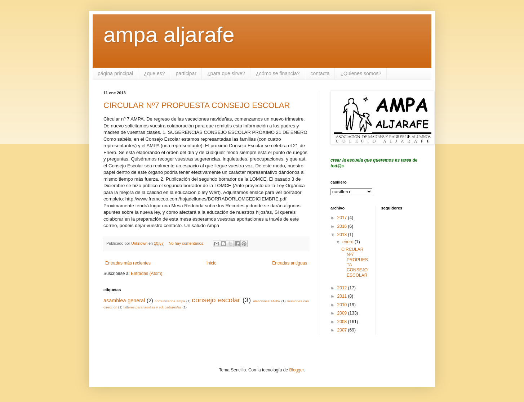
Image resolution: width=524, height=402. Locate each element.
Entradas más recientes (128, 263)
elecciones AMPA (266, 301)
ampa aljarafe (169, 35)
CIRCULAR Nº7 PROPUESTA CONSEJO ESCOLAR (196, 105)
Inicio (212, 263)
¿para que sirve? (226, 73)
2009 (342, 313)
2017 (342, 217)
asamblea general (124, 300)
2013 (342, 234)
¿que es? (154, 73)
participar (186, 73)
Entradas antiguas (289, 263)
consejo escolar (216, 300)
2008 (342, 321)
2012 (342, 287)
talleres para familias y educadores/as (152, 307)
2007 (342, 330)
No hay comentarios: (187, 243)
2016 (342, 226)
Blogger (296, 369)
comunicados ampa (170, 301)
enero (348, 241)
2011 (342, 296)
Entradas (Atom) (146, 273)
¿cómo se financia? (277, 73)
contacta (320, 73)
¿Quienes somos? (360, 73)
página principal (115, 73)
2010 (342, 304)
